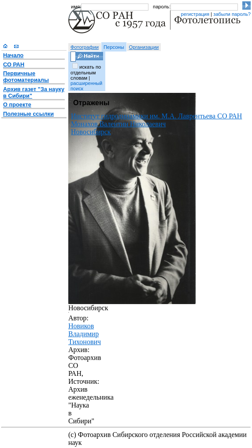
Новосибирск (91, 132)
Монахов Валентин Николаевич (118, 124)
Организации (144, 47)
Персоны (114, 47)
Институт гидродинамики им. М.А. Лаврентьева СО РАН (156, 116)
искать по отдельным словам (85, 72)
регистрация (195, 14)
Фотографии (84, 47)
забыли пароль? (232, 14)
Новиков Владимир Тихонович (84, 333)
